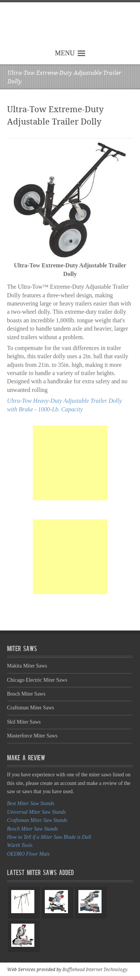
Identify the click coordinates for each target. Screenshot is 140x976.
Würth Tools (19, 845)
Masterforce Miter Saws (32, 736)
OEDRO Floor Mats (28, 854)
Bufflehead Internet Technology (94, 969)
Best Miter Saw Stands (30, 803)
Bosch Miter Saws (26, 694)
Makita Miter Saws (27, 666)
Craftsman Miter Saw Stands (37, 820)
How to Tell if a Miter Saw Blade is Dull (49, 837)
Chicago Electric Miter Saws (37, 680)
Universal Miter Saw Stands (36, 812)
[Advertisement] (70, 463)
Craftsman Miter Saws (30, 707)
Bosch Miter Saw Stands (32, 829)
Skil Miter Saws (24, 722)
